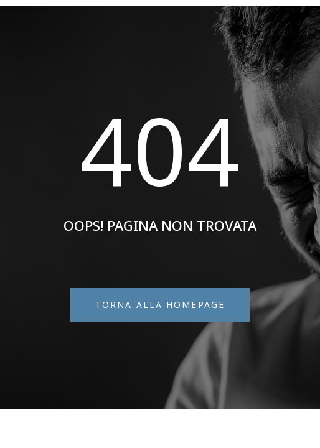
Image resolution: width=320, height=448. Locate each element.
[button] (160, 305)
